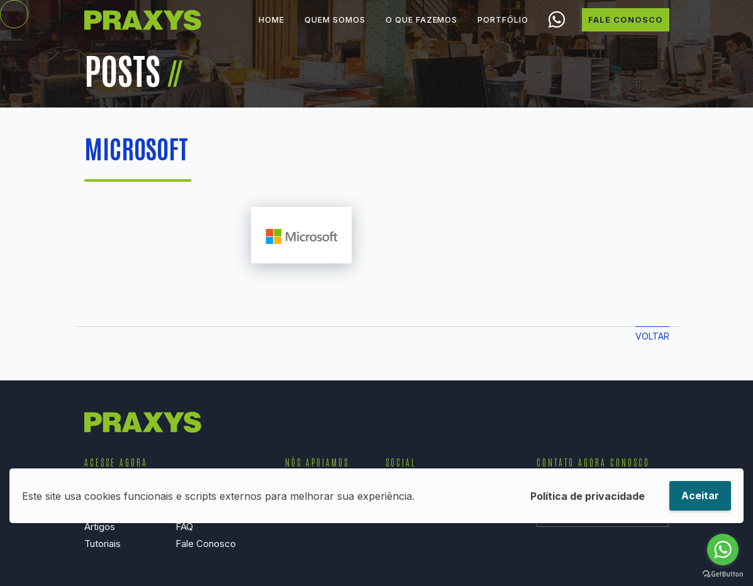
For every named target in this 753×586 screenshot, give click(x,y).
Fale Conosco (625, 30)
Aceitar (700, 495)
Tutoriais (102, 544)
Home (271, 30)
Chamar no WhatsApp (557, 30)
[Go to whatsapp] (723, 549)
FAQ (184, 527)
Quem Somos (334, 30)
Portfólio (502, 30)
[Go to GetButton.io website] (723, 573)
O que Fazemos (421, 30)
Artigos (99, 527)
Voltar (652, 336)
